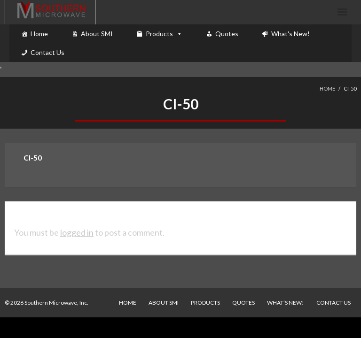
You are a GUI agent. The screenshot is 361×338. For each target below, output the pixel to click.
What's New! (290, 34)
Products (159, 34)
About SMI (97, 34)
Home (39, 34)
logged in (77, 232)
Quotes (226, 34)
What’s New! (285, 302)
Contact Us (47, 52)
